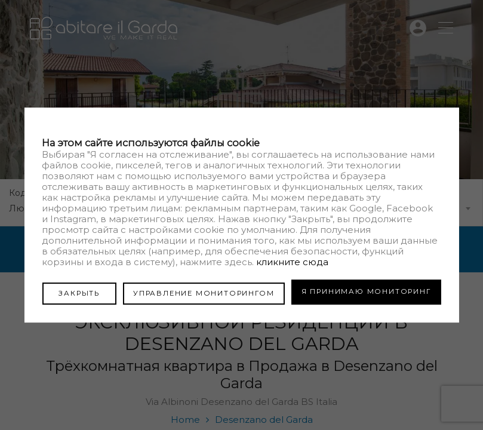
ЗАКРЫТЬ (72, 291)
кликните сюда (292, 263)
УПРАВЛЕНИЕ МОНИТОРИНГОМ (197, 291)
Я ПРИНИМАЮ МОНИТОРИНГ (366, 291)
